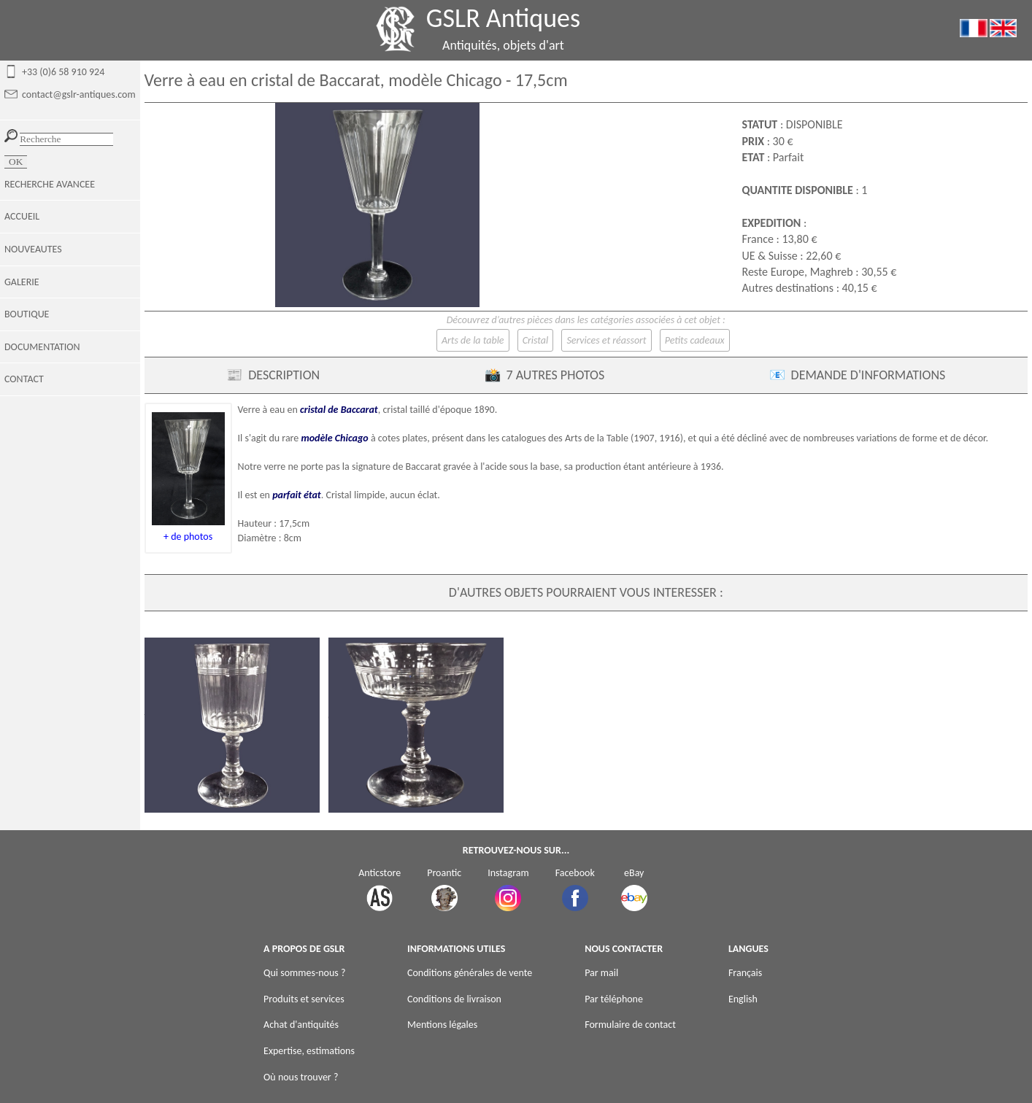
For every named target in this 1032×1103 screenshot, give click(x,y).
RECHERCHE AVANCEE (49, 184)
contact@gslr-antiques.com (79, 94)
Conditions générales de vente (469, 973)
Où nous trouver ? (300, 1077)
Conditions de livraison (454, 999)
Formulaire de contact (630, 1024)
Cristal (536, 340)
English (743, 999)
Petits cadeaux (695, 340)
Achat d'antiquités (301, 1024)
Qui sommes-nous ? (304, 973)
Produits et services (303, 999)
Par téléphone (614, 999)
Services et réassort (606, 340)
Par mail (601, 973)
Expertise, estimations (309, 1051)
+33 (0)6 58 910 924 (63, 72)
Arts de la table (473, 340)
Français (745, 973)
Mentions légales (442, 1024)
